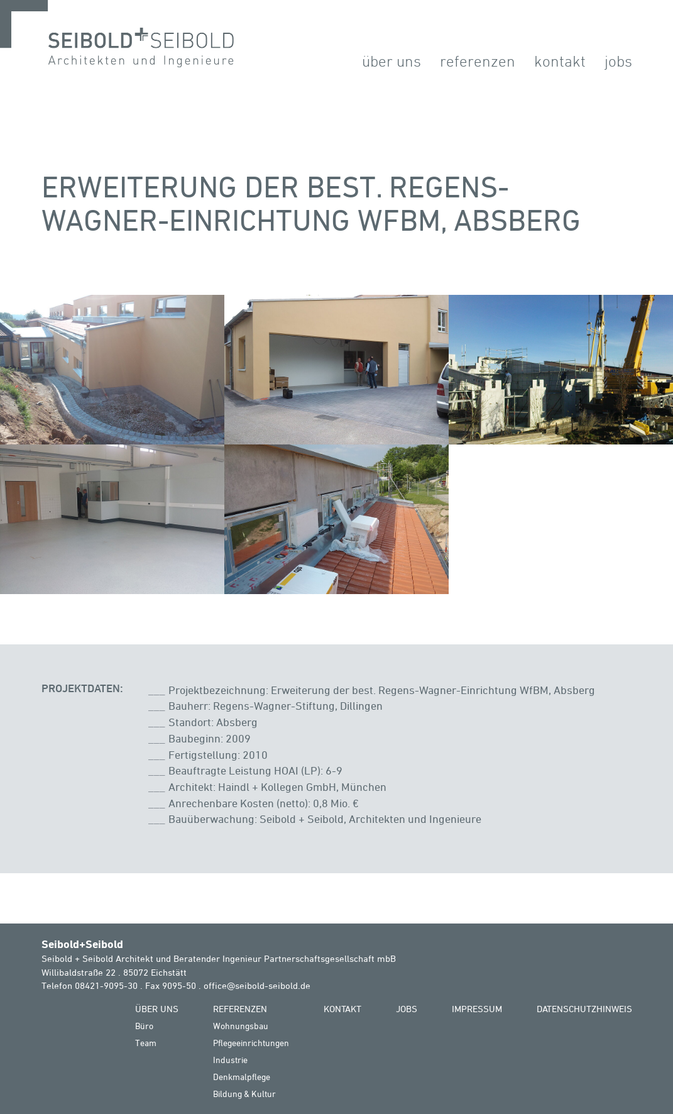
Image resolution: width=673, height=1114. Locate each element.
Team (145, 1042)
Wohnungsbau (240, 1025)
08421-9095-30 (106, 985)
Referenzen (477, 61)
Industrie (230, 1059)
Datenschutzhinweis (584, 1008)
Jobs (618, 61)
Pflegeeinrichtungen (251, 1042)
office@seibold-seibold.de (257, 985)
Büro (144, 1025)
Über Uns (391, 61)
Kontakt (560, 61)
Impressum (477, 1008)
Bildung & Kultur (244, 1093)
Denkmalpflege (241, 1076)
